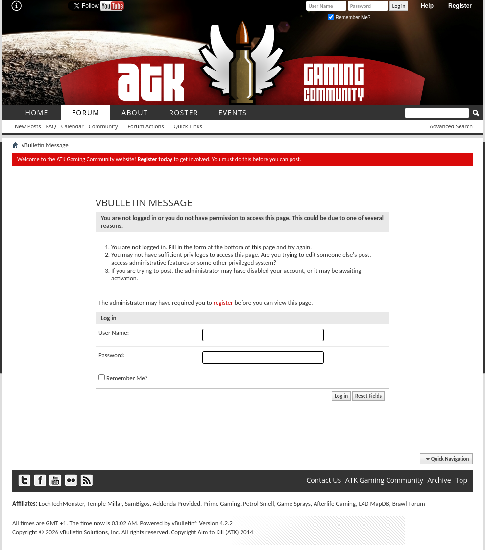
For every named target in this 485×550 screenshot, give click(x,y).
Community (103, 126)
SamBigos (137, 503)
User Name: (113, 332)
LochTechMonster (61, 503)
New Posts (28, 126)
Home (36, 112)
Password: (111, 355)
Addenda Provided (176, 503)
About (134, 112)
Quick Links (188, 126)
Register (460, 5)
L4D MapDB (374, 503)
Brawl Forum (408, 503)
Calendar (72, 126)
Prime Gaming (221, 503)
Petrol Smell (258, 503)
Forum (86, 112)
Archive (439, 480)
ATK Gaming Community (384, 480)
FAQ (51, 126)
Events (232, 112)
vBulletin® (185, 522)
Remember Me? (349, 17)
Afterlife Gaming (335, 503)
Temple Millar (104, 503)
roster (183, 112)
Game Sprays (294, 503)
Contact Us (323, 480)
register (223, 302)
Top (461, 480)
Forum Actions (145, 126)
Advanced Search (451, 126)
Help (427, 5)
